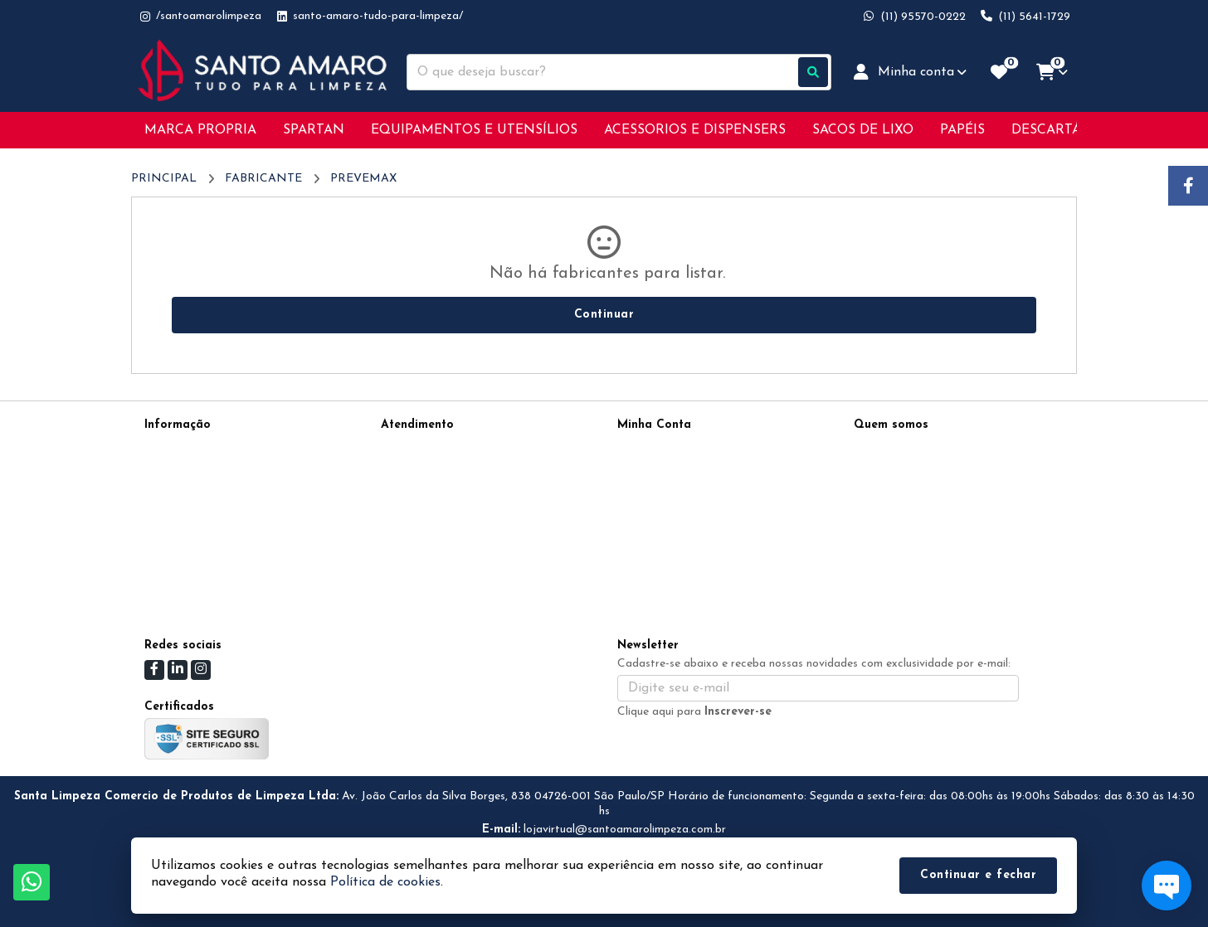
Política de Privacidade (203, 511)
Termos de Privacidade (202, 446)
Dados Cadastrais (664, 446)
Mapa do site (416, 468)
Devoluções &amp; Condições (220, 533)
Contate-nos (413, 446)
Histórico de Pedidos (671, 468)
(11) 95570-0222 (919, 449)
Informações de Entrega (207, 489)
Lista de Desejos (660, 511)
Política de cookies (192, 554)
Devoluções (410, 489)
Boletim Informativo (669, 489)
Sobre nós (169, 468)
